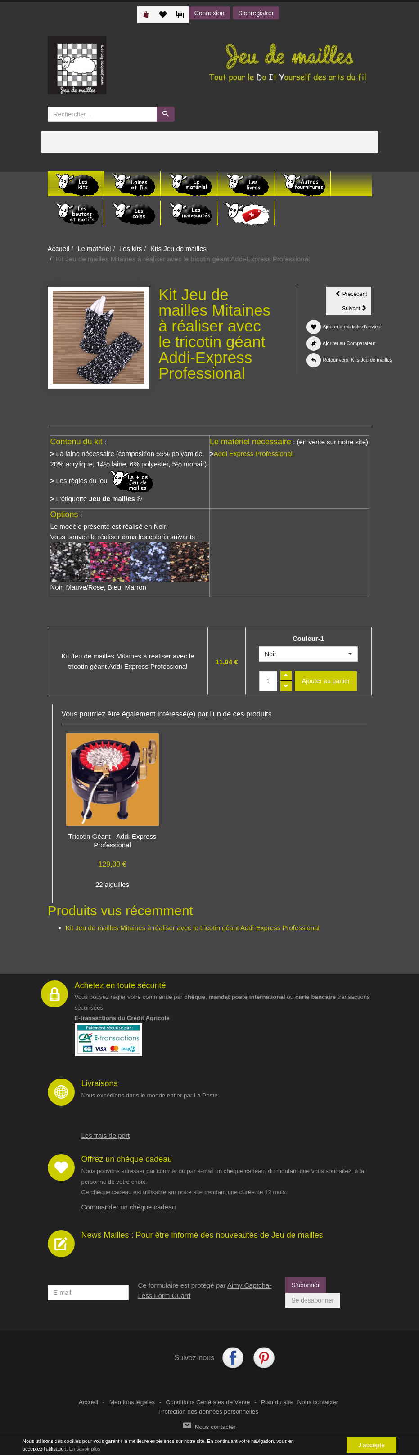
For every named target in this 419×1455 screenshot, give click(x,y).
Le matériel (94, 248)
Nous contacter (317, 1402)
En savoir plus (84, 1448)
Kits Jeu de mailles (178, 248)
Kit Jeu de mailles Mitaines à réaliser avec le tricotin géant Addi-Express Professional (193, 927)
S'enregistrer (256, 13)
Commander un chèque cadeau (128, 1207)
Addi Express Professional (253, 453)
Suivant (356, 309)
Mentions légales (132, 1402)
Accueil (58, 248)
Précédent (353, 295)
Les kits (130, 248)
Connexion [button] (209, 13)
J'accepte (371, 1445)
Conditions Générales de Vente (208, 1402)
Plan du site (277, 1402)
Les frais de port (105, 1135)
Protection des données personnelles (208, 1411)
